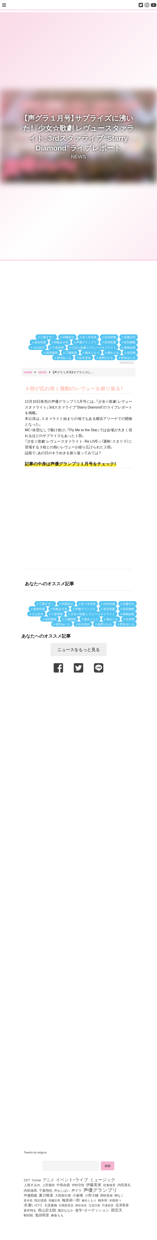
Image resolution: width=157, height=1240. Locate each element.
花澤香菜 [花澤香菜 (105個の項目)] (122, 1205)
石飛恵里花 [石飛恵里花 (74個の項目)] (66, 1205)
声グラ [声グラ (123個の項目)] (77, 1190)
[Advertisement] (78, 686)
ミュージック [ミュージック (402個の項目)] (102, 1179)
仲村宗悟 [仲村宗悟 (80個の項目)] (78, 1185)
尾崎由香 (130, 347)
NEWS (78, 156)
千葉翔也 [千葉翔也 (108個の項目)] (45, 1190)
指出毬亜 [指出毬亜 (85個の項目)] (40, 1200)
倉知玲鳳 (40, 342)
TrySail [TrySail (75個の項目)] (36, 1180)
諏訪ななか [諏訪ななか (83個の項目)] (65, 1210)
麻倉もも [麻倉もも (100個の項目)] (57, 1215)
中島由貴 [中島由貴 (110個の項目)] (63, 1185)
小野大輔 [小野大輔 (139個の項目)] (91, 1195)
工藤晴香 (71, 352)
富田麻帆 (130, 342)
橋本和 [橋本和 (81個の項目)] (102, 1200)
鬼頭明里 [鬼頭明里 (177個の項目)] (42, 1215)
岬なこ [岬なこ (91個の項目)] (119, 1195)
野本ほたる (128, 358)
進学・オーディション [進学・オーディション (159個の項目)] (92, 1210)
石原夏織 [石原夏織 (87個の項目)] (51, 1205)
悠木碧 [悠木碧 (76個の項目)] (28, 1200)
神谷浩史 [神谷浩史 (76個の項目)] (81, 1205)
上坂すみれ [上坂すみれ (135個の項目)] (32, 1185)
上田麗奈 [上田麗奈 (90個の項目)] (48, 1185)
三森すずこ (47, 337)
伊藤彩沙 (68, 337)
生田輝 (131, 352)
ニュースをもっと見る (78, 649)
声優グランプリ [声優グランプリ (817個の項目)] (100, 1189)
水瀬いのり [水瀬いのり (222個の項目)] (33, 1205)
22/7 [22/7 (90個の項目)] (27, 1180)
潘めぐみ (113, 352)
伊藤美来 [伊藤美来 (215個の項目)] (93, 1184)
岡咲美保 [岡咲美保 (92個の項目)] (106, 1195)
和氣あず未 (61, 342)
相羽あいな (64, 358)
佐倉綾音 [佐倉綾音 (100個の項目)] (109, 1185)
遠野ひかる (106, 358)
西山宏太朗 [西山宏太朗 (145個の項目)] (47, 1210)
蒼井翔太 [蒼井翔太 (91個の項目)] (30, 1210)
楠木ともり (92, 352)
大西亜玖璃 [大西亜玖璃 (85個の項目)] (63, 1195)
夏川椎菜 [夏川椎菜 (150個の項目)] (46, 1195)
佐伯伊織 (110, 337)
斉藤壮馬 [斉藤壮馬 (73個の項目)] (54, 1200)
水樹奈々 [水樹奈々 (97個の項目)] (115, 1200)
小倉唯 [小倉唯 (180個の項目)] (77, 1195)
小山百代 (39, 347)
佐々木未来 (89, 337)
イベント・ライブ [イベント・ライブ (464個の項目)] (72, 1179)
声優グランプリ (86, 342)
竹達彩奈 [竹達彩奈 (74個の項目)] (108, 1205)
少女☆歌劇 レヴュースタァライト (94, 347)
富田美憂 (110, 342)
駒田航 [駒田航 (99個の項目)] (28, 1215)
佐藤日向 (130, 337)
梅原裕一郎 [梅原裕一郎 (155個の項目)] (71, 1200)
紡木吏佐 (85, 358)
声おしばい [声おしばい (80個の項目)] (62, 1190)
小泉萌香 (58, 347)
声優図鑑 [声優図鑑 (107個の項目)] (30, 1195)
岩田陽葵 (52, 352)
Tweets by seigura (35, 1152)
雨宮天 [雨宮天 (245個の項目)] (116, 1210)
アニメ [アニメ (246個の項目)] (48, 1179)
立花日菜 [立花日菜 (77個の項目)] (94, 1205)
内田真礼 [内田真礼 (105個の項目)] (124, 1185)
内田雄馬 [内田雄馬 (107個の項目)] (30, 1190)
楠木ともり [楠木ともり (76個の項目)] (89, 1200)
